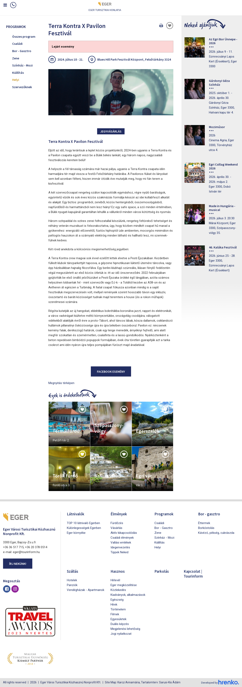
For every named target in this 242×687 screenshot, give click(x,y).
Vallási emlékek (121, 542)
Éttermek (204, 523)
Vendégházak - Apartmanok (85, 590)
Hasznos (118, 571)
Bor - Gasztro (21, 51)
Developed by (219, 682)
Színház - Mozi (22, 65)
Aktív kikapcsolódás (124, 532)
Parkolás (161, 571)
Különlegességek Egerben (84, 528)
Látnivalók (76, 513)
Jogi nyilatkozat (121, 633)
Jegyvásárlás (111, 131)
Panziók (72, 585)
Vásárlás (116, 528)
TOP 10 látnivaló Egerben (83, 523)
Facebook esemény (111, 371)
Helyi (15, 80)
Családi (17, 44)
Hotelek (72, 580)
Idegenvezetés (120, 547)
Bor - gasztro (209, 513)
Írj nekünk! (17, 564)
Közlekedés (118, 590)
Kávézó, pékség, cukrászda (216, 532)
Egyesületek (118, 619)
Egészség (117, 599)
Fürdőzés (117, 523)
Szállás (73, 571)
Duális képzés (120, 624)
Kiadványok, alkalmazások (128, 594)
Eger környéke (76, 532)
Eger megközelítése (124, 585)
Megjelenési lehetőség (125, 628)
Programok (164, 513)
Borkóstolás (206, 528)
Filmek (115, 614)
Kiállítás (18, 73)
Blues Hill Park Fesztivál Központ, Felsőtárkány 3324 (134, 59)
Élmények (119, 513)
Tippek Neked (119, 552)
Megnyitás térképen (61, 383)
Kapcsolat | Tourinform (194, 573)
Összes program (23, 36)
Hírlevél (115, 580)
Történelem (118, 609)
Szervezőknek (22, 87)
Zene (15, 58)
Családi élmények (122, 537)
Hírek (114, 604)
